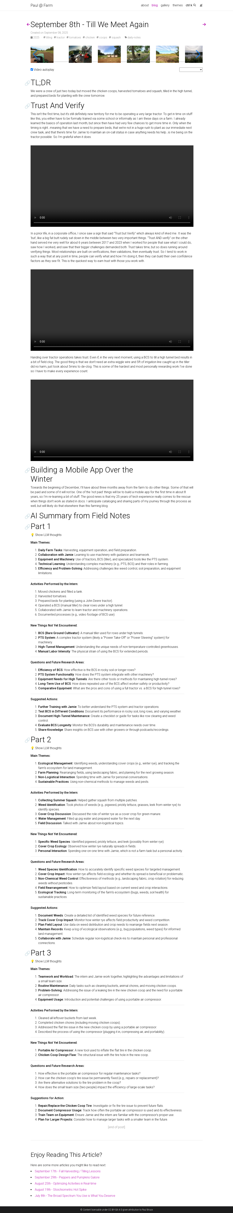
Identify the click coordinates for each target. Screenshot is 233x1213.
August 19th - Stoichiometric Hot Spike (61, 1189)
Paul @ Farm (42, 5)
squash (115, 37)
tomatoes (74, 37)
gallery (165, 5)
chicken (89, 37)
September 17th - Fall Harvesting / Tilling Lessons (68, 1171)
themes (178, 5)
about (145, 5)
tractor (59, 37)
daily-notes (133, 37)
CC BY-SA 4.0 (115, 1209)
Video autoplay (44, 69)
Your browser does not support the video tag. (112, 186)
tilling (47, 37)
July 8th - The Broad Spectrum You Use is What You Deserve (75, 1196)
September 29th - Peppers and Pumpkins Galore (67, 1177)
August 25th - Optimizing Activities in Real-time (65, 1183)
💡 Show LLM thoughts (46, 535)
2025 (35, 37)
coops (102, 37)
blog (155, 5)
